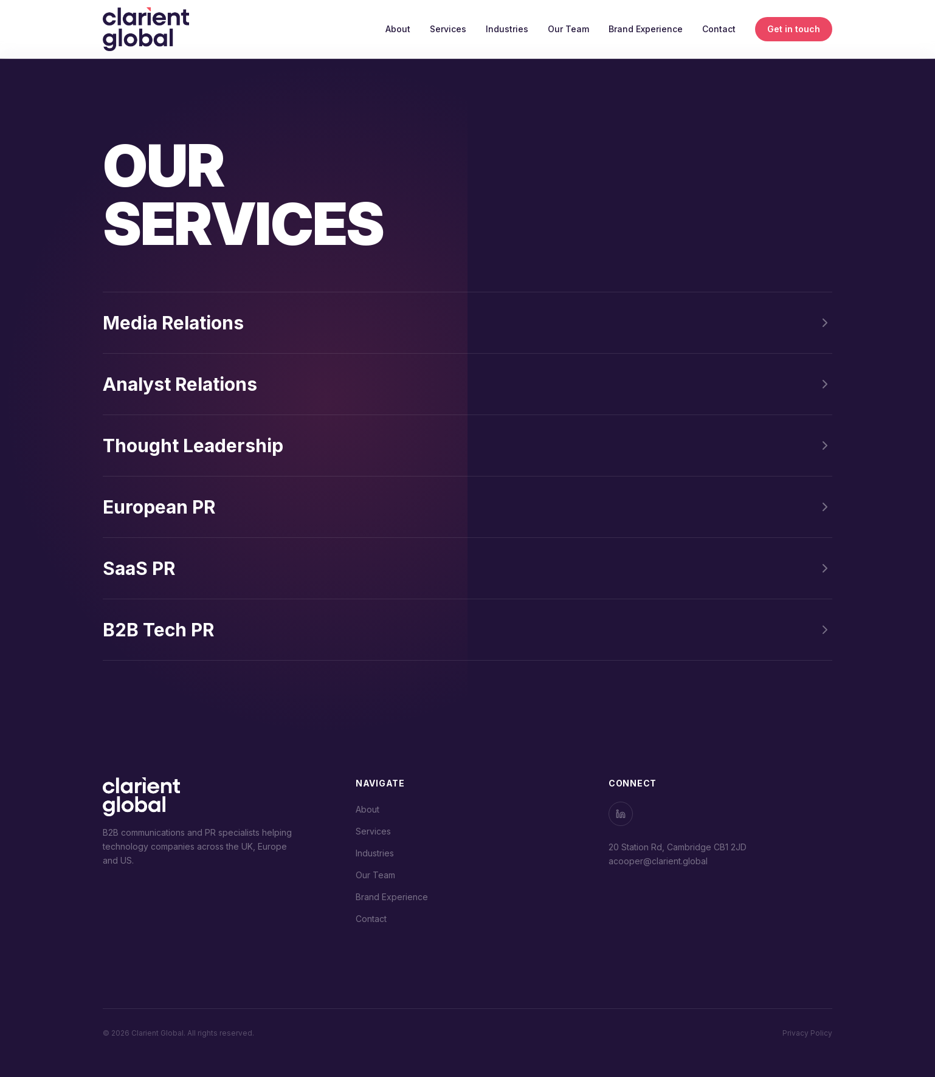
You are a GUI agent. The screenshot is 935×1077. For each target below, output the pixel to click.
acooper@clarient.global (658, 861)
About (397, 29)
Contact (719, 29)
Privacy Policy (807, 1032)
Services (448, 29)
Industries (507, 29)
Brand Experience (646, 29)
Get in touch (793, 29)
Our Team (568, 29)
